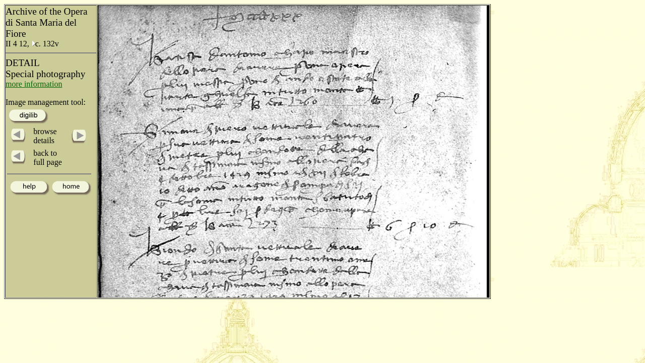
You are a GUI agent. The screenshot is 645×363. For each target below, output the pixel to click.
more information (34, 84)
